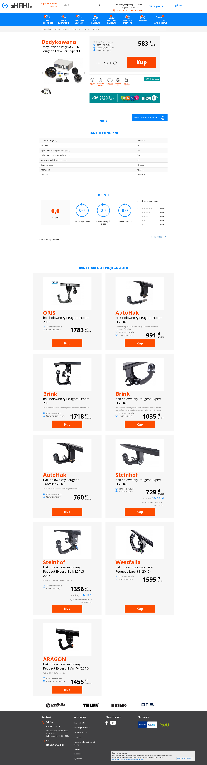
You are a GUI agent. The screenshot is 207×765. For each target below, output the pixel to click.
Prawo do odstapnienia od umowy (84, 743)
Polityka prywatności (82, 727)
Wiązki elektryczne (62, 29)
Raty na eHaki (79, 723)
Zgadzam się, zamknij (185, 758)
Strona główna (47, 29)
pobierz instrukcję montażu (149, 118)
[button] (43, 73)
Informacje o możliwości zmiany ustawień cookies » (128, 759)
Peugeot (75, 29)
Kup (141, 62)
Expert (83, 29)
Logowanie (78, 758)
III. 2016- (96, 29)
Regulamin (78, 737)
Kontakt (77, 749)
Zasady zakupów (80, 732)
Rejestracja (78, 754)
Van (89, 29)
